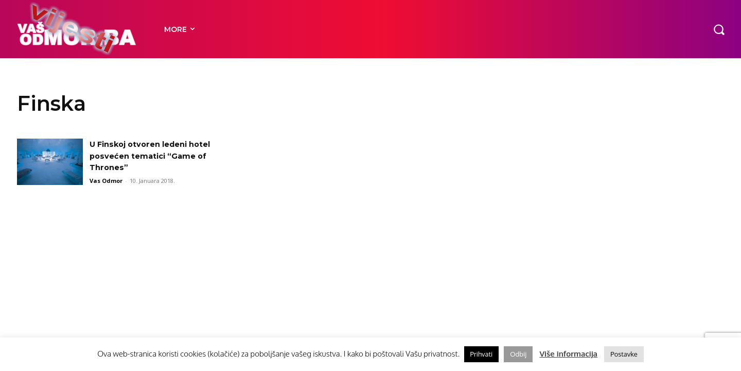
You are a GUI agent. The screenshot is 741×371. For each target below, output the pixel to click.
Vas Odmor (106, 180)
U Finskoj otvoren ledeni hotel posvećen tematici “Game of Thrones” (157, 155)
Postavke (624, 354)
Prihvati (481, 354)
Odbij (518, 354)
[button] (719, 29)
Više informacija (568, 354)
